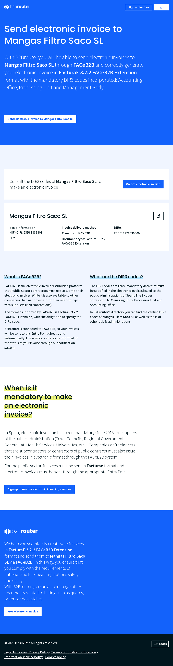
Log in (161, 7)
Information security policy (23, 657)
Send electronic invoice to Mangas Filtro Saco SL (40, 119)
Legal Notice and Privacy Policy (26, 652)
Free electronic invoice (23, 611)
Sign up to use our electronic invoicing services (39, 489)
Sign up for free (138, 7)
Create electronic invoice (143, 184)
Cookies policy (55, 657)
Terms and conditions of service (73, 652)
